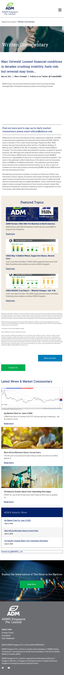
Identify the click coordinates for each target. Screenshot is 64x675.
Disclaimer (6, 635)
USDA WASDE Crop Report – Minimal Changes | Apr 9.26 (30, 290)
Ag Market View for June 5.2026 (18, 413)
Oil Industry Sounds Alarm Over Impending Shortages (27, 492)
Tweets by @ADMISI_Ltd (11, 551)
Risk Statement (8, 638)
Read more (10, 234)
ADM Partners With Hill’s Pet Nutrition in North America (30, 224)
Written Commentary (26, 22)
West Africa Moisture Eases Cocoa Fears (22, 452)
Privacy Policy (8, 633)
